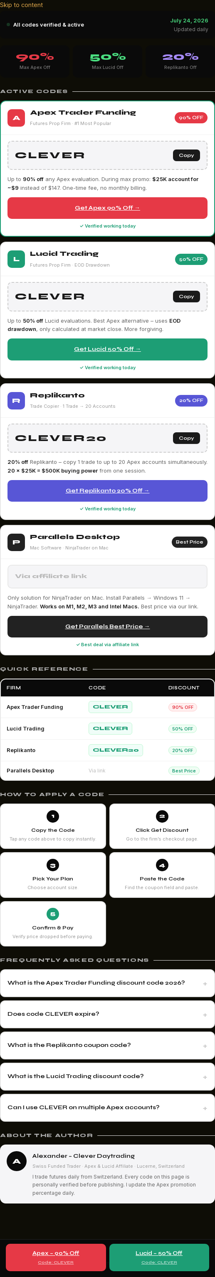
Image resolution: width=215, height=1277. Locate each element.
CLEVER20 (116, 750)
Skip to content (21, 5)
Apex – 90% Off (56, 1258)
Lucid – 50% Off (159, 1258)
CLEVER (110, 707)
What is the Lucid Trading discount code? (75, 1076)
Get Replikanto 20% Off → (108, 490)
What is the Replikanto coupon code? (69, 1045)
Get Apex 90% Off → (107, 207)
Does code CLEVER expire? (53, 1013)
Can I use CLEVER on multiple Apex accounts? (83, 1107)
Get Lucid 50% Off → (107, 349)
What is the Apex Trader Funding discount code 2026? (96, 982)
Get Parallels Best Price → (107, 626)
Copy (186, 155)
